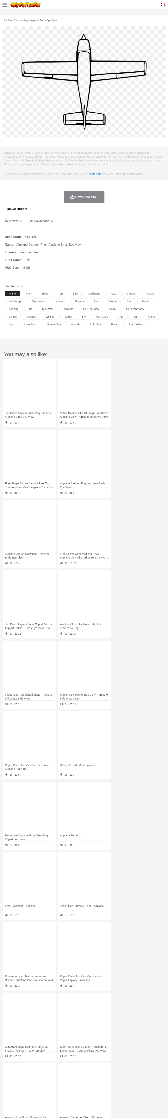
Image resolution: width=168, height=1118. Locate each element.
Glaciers (93, 1070)
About (7, 1110)
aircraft (75, 324)
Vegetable (111, 1093)
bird (75, 293)
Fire (75, 1070)
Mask (19, 1081)
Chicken (59, 1076)
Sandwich (87, 1093)
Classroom (51, 1087)
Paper (153, 1087)
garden (131, 293)
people (150, 293)
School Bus (99, 1087)
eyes (45, 293)
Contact (46, 1110)
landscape (15, 301)
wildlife (50, 316)
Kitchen (123, 1093)
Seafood (99, 1093)
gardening (94, 293)
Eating (150, 1093)
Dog (75, 1076)
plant (29, 293)
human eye (54, 324)
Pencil (74, 1087)
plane (12, 293)
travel (145, 301)
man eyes (102, 316)
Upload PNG (72, 1110)
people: (9, 1081)
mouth (68, 316)
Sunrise (134, 1070)
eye (129, 301)
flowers (79, 301)
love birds (30, 324)
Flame (83, 1070)
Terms (17, 1110)
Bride (35, 1081)
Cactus (49, 1070)
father (143, 1081)
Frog (118, 1076)
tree (120, 316)
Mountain (145, 1070)
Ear (88, 1081)
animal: (9, 1075)
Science (143, 1087)
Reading (64, 1087)
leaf (96, 301)
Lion (148, 1076)
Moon (124, 1070)
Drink (48, 1093)
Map (110, 1087)
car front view (135, 309)
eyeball (31, 316)
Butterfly (41, 1076)
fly (84, 316)
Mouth (153, 1081)
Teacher (31, 1087)
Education (85, 1087)
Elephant (101, 1076)
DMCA (57, 1110)
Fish (111, 1076)
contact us (95, 174)
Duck (82, 1076)
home (114, 1081)
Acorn (19, 1070)
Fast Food (58, 1093)
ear (136, 316)
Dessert (39, 1093)
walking (105, 1081)
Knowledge (121, 1087)
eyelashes (38, 301)
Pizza (142, 1093)
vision (113, 301)
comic (13, 316)
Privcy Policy (31, 1110)
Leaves (39, 1070)
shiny (112, 309)
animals (68, 309)
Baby (27, 1081)
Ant (18, 1076)
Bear (25, 1076)
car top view (91, 309)
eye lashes (135, 324)
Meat (76, 1093)
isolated (59, 301)
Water (156, 1070)
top (60, 293)
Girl (129, 1081)
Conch (59, 1070)
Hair (122, 1081)
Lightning (114, 1070)
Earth (68, 1070)
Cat (50, 1076)
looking (13, 309)
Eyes (95, 1081)
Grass (103, 1070)
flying (114, 324)
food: (7, 1093)
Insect (140, 1076)
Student (20, 1087)
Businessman (67, 1081)
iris (30, 309)
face (113, 293)
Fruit (69, 1093)
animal (152, 316)
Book (40, 1087)
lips (11, 324)
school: (9, 1087)
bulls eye (95, 324)
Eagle (91, 1076)
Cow (68, 1076)
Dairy (29, 1093)
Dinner (133, 1093)
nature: (8, 1069)
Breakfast (19, 1093)
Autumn (29, 1070)
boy (136, 1081)
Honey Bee (128, 1076)
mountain (47, 309)
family (44, 1081)
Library (132, 1087)
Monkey (157, 1076)
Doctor (80, 1081)
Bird (32, 1076)
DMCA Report (17, 209)
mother (53, 1081)
